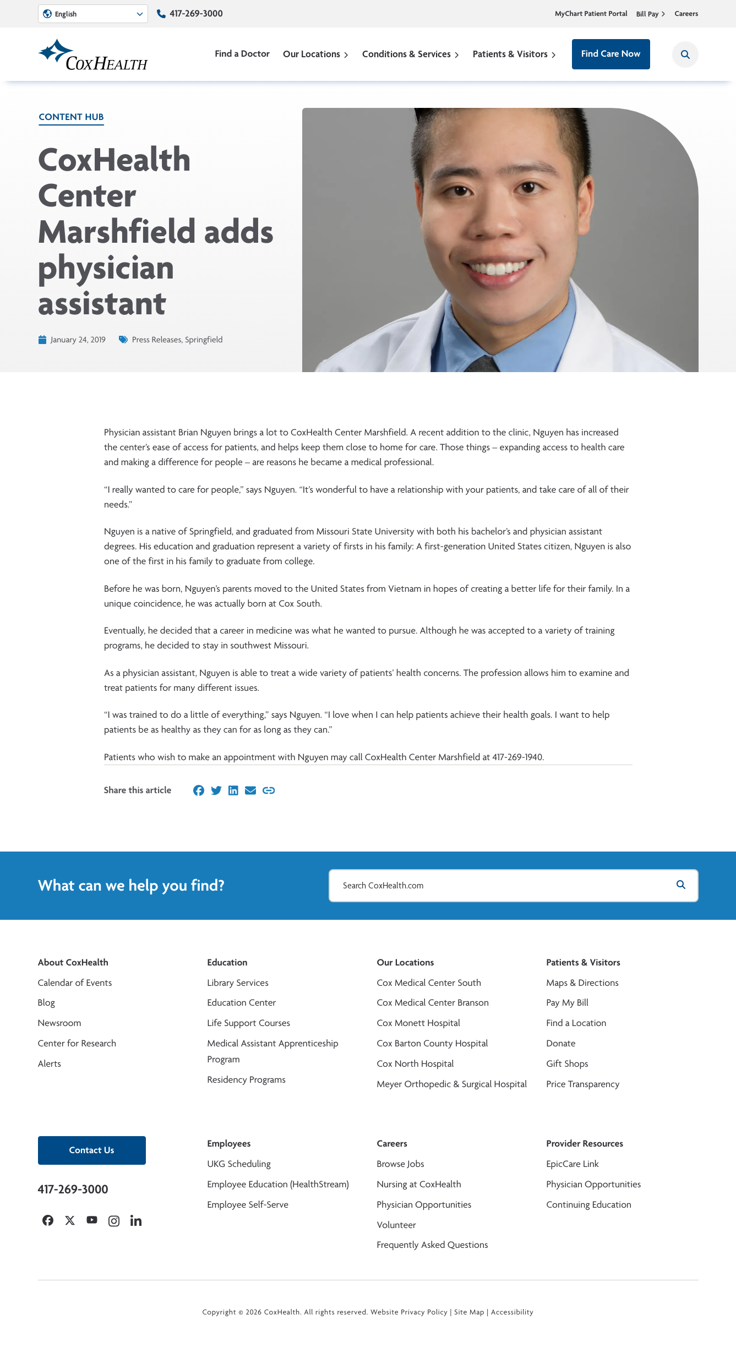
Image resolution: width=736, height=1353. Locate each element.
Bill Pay (651, 13)
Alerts (49, 1064)
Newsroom (59, 1023)
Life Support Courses (249, 1023)
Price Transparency (583, 1084)
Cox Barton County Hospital (432, 1043)
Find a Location (577, 1023)
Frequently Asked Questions (432, 1245)
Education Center (242, 1002)
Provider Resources (585, 1143)
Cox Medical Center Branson (433, 1002)
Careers (686, 13)
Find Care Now (610, 53)
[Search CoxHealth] (685, 54)
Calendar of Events (75, 983)
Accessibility (512, 1312)
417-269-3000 (196, 13)
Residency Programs (247, 1079)
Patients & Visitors (515, 53)
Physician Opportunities (424, 1204)
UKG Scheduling (239, 1164)
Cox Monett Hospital (418, 1023)
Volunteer (396, 1225)
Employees (229, 1143)
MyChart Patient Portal (591, 13)
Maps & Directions (583, 983)
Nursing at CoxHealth (419, 1184)
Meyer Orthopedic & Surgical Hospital (452, 1084)
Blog (46, 1002)
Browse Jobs (400, 1164)
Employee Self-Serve (248, 1204)
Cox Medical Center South (429, 983)
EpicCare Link (573, 1164)
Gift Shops (567, 1064)
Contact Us (92, 1150)
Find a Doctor (242, 53)
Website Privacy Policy (409, 1312)
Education (228, 962)
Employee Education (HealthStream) (278, 1184)
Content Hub (71, 117)
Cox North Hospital (415, 1064)
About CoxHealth (73, 962)
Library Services (238, 983)
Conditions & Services (411, 53)
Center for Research (77, 1043)
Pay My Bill (568, 1002)
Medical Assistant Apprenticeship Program (273, 1051)
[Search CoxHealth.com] (514, 885)
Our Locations (316, 53)
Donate (561, 1043)
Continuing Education (589, 1204)
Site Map (469, 1312)
